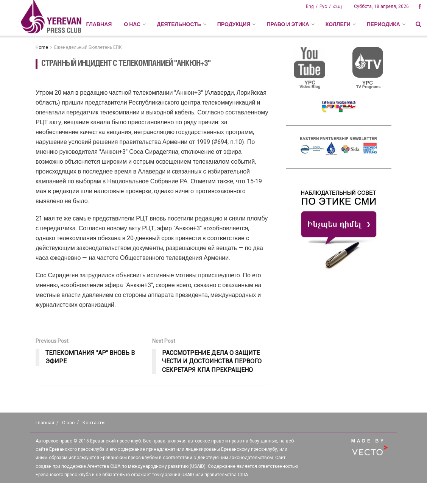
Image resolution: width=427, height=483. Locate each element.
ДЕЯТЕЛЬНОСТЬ (179, 24)
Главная (99, 24)
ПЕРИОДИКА (383, 24)
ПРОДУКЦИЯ (234, 24)
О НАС (132, 24)
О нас (68, 422)
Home (42, 47)
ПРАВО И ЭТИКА (287, 24)
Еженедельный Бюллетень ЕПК (88, 47)
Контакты (94, 422)
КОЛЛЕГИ (338, 24)
